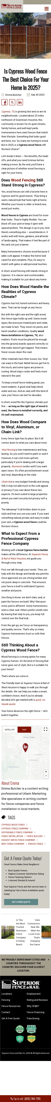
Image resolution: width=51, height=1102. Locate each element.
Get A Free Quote (10, 1018)
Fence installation (12, 836)
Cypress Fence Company (15, 828)
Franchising (33, 1018)
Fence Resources (11, 1006)
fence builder (35, 836)
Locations (6, 993)
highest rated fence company (18, 840)
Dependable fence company (17, 832)
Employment (34, 993)
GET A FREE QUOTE (21, 902)
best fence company (13, 844)
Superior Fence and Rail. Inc (13, 1053)
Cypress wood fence (13, 824)
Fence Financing (35, 1012)
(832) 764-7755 (33, 1099)
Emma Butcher (13, 94)
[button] (25, 747)
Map (24, 730)
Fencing (5, 999)
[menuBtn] (46, 8)
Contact (5, 1012)
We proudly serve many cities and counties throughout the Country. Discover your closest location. (25, 965)
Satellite (10, 730)
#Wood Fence (36, 844)
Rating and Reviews (37, 999)
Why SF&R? (33, 1006)
